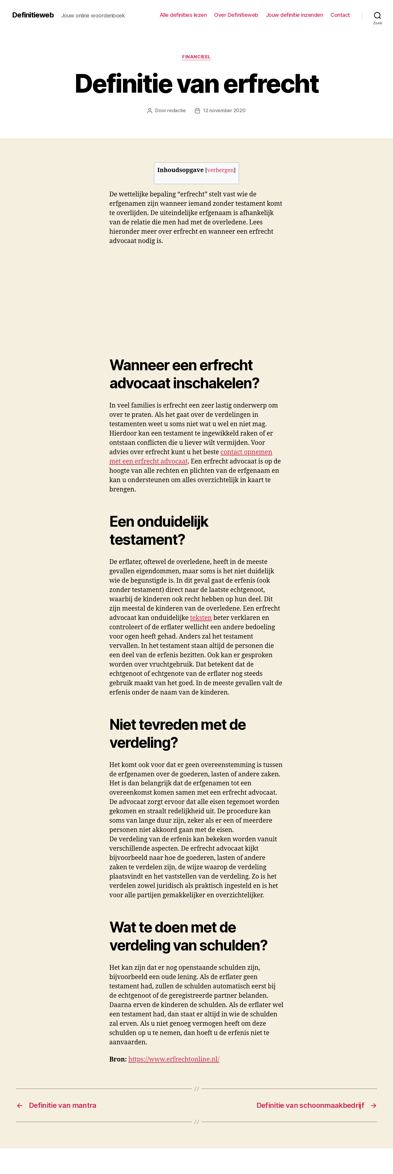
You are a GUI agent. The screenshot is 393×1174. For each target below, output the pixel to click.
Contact (340, 15)
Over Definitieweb (236, 15)
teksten (201, 618)
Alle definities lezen (183, 15)
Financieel (196, 57)
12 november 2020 (224, 110)
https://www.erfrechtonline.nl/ (174, 1059)
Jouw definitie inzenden (294, 15)
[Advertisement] (87, 296)
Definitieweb (33, 15)
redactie (176, 110)
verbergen (220, 170)
